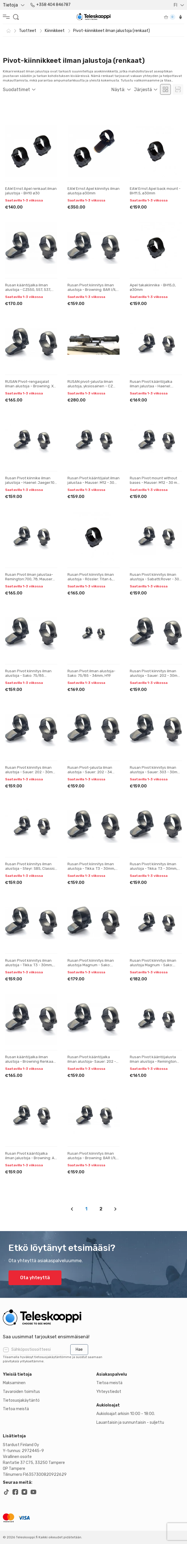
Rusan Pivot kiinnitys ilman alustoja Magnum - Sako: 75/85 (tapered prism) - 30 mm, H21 (153, 967)
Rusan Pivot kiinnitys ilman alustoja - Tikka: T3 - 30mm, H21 (153, 868)
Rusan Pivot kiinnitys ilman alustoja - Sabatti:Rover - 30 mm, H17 (154, 578)
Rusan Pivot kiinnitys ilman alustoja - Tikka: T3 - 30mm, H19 (91, 868)
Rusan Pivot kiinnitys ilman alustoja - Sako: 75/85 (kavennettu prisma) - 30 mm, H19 (31, 677)
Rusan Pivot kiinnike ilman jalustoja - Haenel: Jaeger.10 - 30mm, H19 (31, 482)
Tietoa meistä (16, 1408)
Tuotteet (27, 30)
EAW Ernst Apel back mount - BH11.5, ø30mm (155, 190)
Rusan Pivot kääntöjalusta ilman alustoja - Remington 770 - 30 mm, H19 (153, 1061)
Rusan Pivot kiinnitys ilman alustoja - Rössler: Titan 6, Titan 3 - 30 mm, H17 (90, 578)
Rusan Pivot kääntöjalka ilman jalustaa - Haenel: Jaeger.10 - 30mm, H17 (151, 385)
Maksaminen (14, 1382)
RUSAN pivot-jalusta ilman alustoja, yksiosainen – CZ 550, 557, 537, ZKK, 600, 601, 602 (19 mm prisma (91, 388)
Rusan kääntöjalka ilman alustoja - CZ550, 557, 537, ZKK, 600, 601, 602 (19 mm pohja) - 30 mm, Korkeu (28, 291)
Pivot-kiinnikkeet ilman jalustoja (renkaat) (111, 30)
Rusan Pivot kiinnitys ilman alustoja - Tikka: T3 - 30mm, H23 (29, 964)
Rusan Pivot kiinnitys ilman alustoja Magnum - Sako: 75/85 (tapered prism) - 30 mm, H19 (90, 967)
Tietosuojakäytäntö (21, 1400)
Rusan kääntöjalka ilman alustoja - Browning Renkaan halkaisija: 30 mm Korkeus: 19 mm (30, 1063)
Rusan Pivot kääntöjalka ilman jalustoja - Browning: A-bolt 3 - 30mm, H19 (30, 1157)
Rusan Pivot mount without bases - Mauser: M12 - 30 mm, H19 (155, 482)
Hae (79, 1349)
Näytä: (118, 89)
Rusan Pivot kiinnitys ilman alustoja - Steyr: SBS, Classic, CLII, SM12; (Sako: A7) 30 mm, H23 (30, 870)
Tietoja (10, 5)
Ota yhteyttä (35, 1277)
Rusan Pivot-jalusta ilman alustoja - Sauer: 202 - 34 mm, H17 (89, 771)
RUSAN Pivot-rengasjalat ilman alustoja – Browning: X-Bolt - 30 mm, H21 (30, 385)
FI (175, 5)
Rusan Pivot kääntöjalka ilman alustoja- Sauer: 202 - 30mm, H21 (91, 1061)
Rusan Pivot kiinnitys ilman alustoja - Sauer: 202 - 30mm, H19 (31, 771)
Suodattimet (16, 89)
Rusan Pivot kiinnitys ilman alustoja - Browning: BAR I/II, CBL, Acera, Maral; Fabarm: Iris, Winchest (91, 291)
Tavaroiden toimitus (21, 1391)
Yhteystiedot (108, 1391)
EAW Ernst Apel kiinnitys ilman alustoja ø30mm (93, 190)
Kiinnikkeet (55, 30)
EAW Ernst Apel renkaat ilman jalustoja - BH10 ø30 (31, 190)
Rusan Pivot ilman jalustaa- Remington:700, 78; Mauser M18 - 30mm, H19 (29, 578)
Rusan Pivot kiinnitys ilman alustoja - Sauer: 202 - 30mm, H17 (155, 675)
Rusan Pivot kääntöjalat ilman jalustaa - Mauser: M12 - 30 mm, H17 (93, 482)
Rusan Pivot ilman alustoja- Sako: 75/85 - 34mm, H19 (91, 673)
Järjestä (143, 89)
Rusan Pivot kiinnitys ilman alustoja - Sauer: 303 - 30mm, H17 (155, 771)
